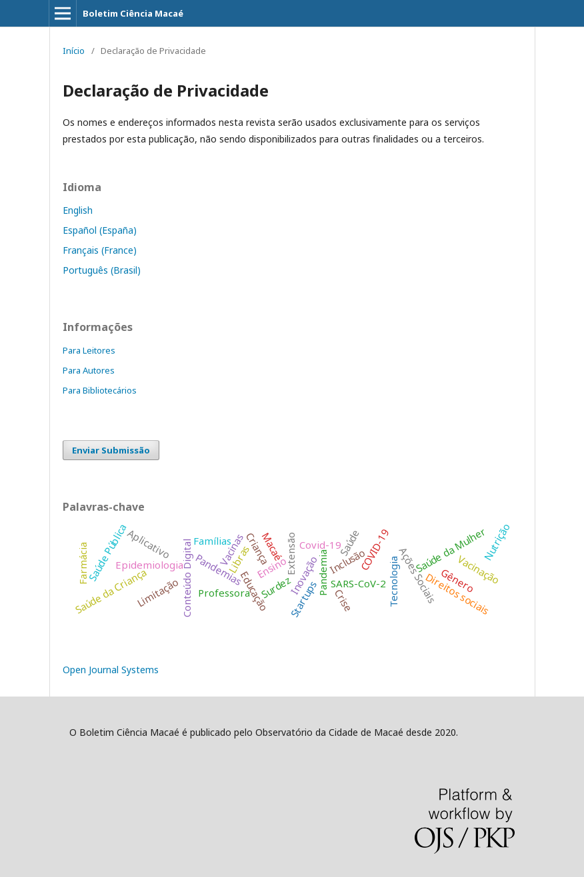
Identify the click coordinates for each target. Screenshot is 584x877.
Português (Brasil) (102, 270)
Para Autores (89, 370)
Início (74, 51)
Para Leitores (89, 350)
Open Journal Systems (111, 669)
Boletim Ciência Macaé (133, 13)
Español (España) (100, 230)
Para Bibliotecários (100, 390)
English (78, 210)
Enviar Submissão (111, 450)
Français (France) (100, 250)
